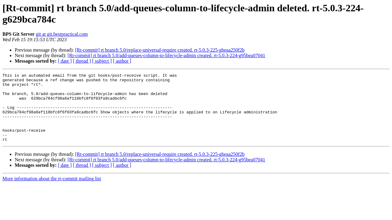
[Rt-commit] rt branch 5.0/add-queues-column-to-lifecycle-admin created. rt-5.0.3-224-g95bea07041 (166, 55)
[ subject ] (102, 61)
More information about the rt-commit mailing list (51, 192)
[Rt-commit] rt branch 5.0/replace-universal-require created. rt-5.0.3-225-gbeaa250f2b (159, 50)
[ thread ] (82, 61)
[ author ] (122, 61)
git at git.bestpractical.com (62, 34)
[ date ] (65, 61)
